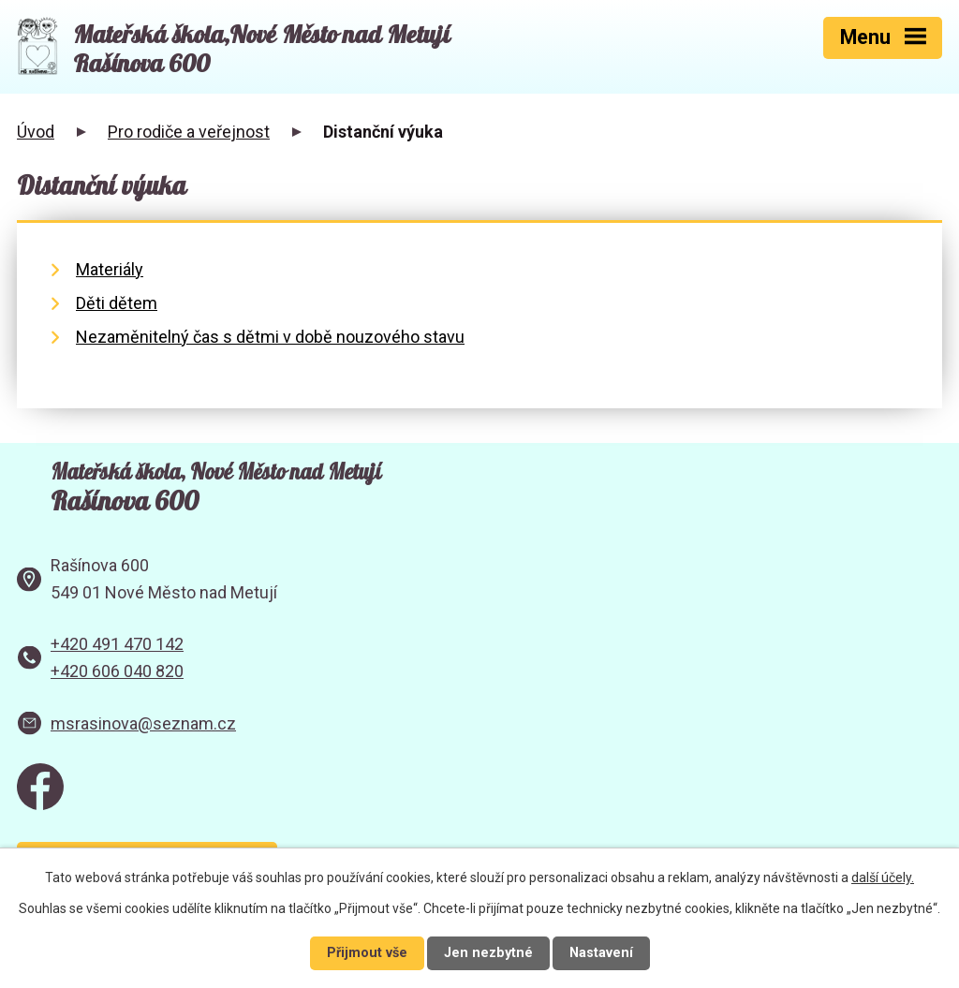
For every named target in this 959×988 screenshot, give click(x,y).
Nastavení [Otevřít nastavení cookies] (601, 953)
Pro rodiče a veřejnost (189, 131)
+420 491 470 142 (117, 644)
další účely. (882, 877)
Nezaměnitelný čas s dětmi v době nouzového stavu (270, 337)
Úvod (35, 131)
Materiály (109, 269)
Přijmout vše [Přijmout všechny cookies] (367, 953)
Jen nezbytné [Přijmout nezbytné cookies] (488, 953)
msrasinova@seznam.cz (143, 723)
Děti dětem (116, 303)
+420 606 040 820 (117, 671)
